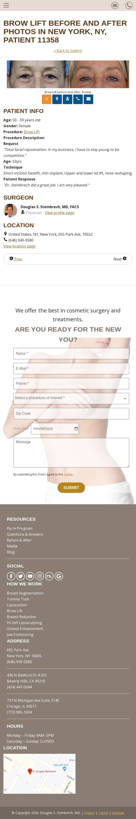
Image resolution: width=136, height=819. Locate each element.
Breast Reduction (21, 616)
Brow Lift (32, 131)
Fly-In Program (19, 528)
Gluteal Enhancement (25, 628)
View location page (19, 246)
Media (12, 546)
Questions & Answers (25, 534)
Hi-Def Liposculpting (24, 622)
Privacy (89, 813)
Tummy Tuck (18, 599)
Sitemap (118, 813)
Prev (15, 259)
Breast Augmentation (25, 593)
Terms (103, 813)
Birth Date (21, 428)
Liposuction (17, 604)
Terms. (68, 474)
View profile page (59, 212)
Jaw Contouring (20, 634)
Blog (11, 551)
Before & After (19, 540)
